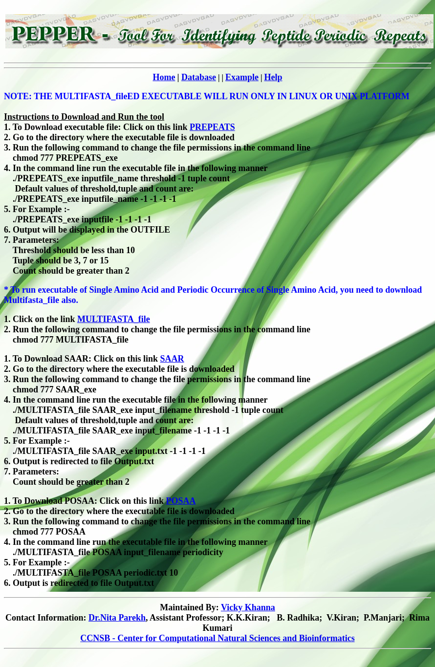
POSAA (181, 501)
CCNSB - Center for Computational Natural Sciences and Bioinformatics (217, 638)
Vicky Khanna (248, 607)
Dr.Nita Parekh (117, 618)
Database (198, 77)
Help (273, 77)
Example (242, 77)
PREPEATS (212, 127)
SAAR (172, 359)
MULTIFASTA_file (113, 319)
